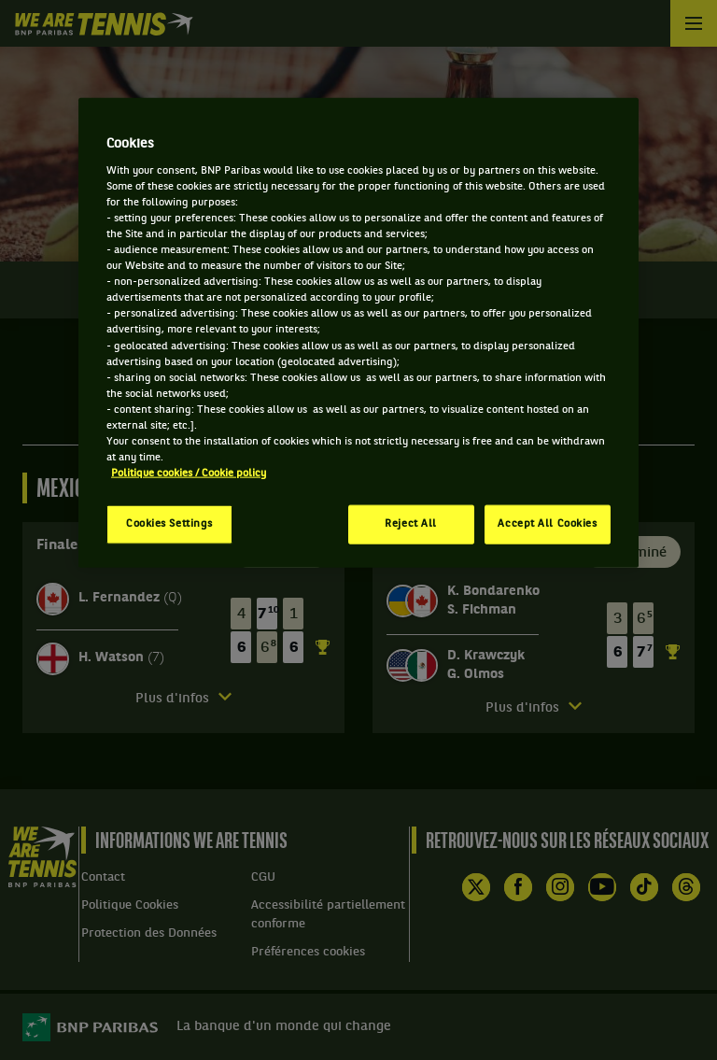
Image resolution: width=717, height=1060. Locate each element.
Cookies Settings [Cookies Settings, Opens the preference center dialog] (169, 524)
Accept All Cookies (547, 524)
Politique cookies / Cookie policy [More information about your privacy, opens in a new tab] (188, 473)
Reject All (411, 524)
